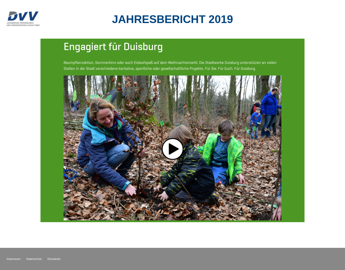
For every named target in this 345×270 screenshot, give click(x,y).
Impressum (13, 259)
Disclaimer (54, 259)
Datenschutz (34, 259)
